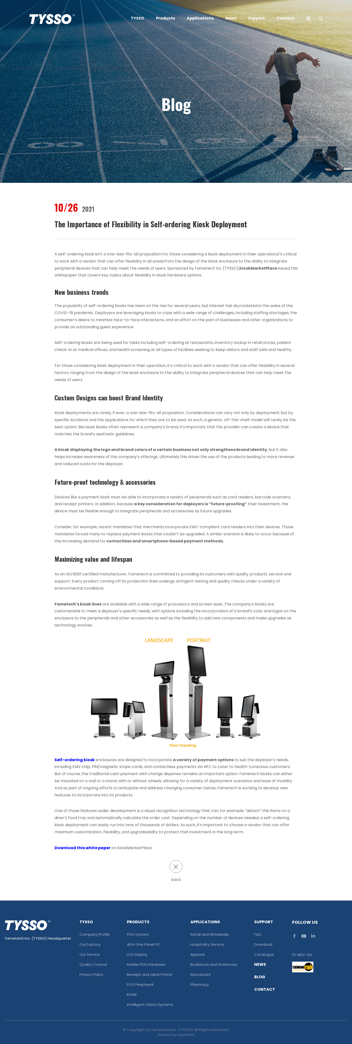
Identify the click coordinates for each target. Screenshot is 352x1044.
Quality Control (93, 965)
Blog (259, 977)
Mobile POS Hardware (146, 965)
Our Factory (89, 944)
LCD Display (137, 954)
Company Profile (94, 934)
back (176, 871)
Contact (286, 18)
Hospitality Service (207, 944)
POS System (138, 934)
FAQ (257, 934)
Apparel (197, 954)
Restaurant (200, 975)
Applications (200, 18)
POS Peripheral (140, 985)
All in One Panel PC (143, 944)
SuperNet (186, 1034)
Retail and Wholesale (209, 934)
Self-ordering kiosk (75, 760)
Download (263, 944)
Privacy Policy (91, 975)
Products (165, 18)
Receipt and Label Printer (149, 975)
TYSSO (137, 18)
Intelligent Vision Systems (150, 1005)
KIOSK (132, 995)
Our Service (89, 954)
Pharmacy (199, 985)
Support (256, 18)
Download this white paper (82, 848)
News (230, 18)
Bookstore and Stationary (213, 965)
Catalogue (264, 954)
